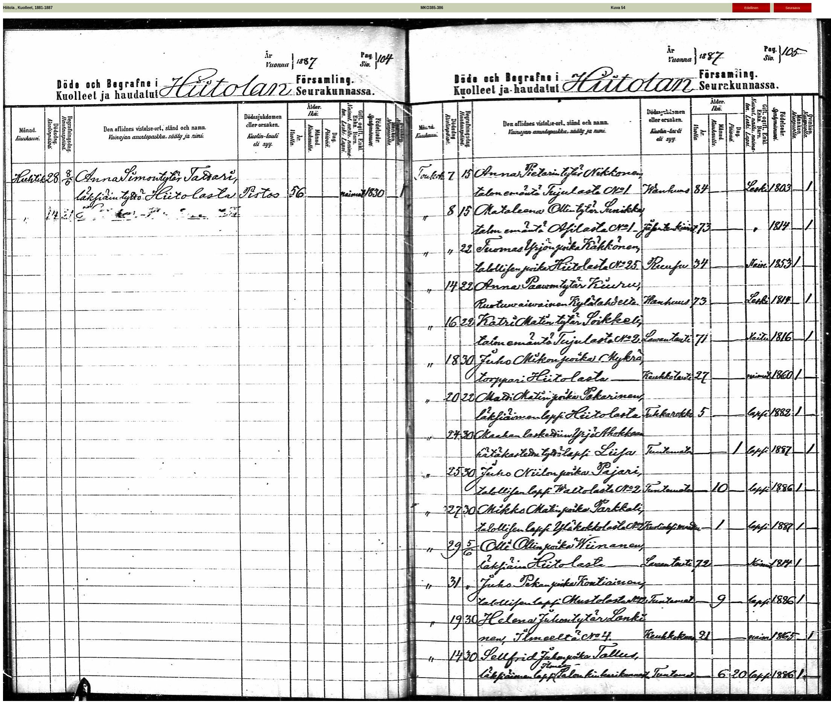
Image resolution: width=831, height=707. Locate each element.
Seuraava (792, 8)
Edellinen (751, 8)
